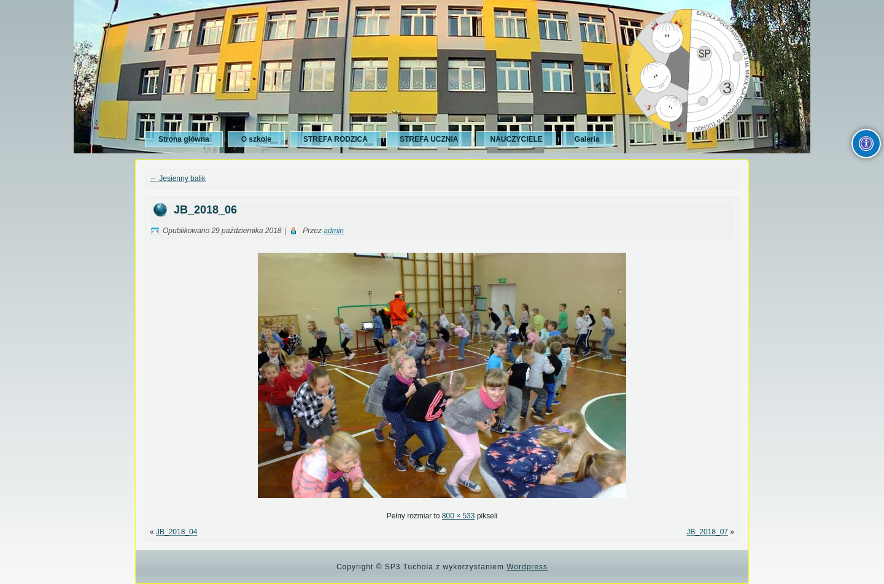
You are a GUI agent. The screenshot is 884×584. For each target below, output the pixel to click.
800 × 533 (458, 516)
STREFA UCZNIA (429, 139)
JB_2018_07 (707, 532)
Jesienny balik (178, 178)
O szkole (256, 139)
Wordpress (527, 567)
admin (334, 230)
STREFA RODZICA (335, 139)
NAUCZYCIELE (516, 139)
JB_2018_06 (205, 210)
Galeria (587, 139)
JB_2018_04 (176, 532)
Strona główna (183, 139)
